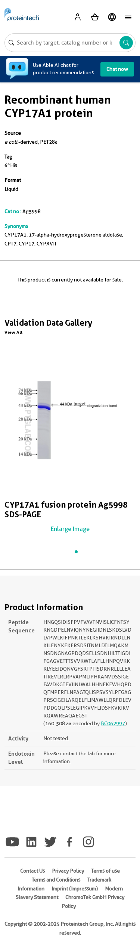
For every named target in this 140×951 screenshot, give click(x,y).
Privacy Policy (68, 871)
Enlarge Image (70, 529)
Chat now (117, 69)
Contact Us (32, 871)
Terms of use (105, 871)
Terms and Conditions (56, 880)
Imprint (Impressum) (75, 889)
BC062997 (113, 723)
